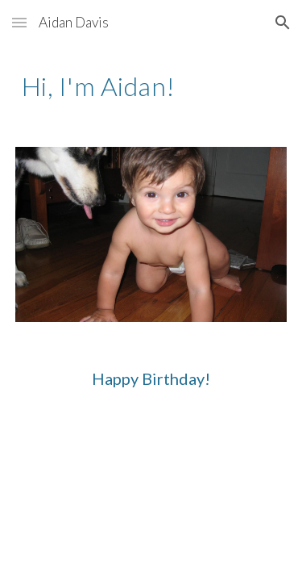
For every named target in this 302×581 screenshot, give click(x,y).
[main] (151, 86)
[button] (19, 22)
